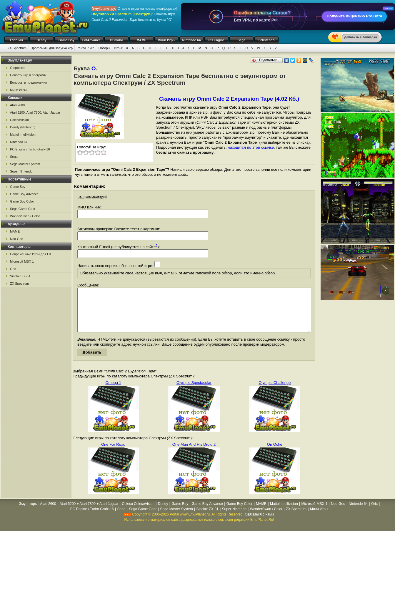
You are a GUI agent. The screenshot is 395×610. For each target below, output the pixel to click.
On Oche (274, 453)
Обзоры (104, 48)
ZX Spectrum (17, 48)
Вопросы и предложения (28, 82)
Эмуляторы (28, 512)
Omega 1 (113, 391)
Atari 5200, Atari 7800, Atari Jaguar (35, 112)
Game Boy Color (22, 201)
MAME (141, 40)
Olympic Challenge (275, 391)
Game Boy (66, 40)
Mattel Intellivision (23, 134)
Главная (16, 40)
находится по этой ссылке (251, 147)
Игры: (118, 48)
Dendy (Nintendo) (22, 127)
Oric (13, 269)
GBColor (116, 40)
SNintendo (267, 40)
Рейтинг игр (85, 48)
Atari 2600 (17, 105)
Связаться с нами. (260, 523)
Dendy (41, 40)
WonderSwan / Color (25, 216)
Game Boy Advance (24, 194)
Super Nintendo (21, 171)
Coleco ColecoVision (138, 512)
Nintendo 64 (191, 40)
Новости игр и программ (28, 75)
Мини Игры (167, 40)
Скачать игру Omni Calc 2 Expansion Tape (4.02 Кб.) (229, 99)
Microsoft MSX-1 (22, 261)
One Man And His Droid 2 (194, 453)
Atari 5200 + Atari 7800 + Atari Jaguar (89, 512)
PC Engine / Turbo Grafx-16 (30, 149)
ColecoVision (19, 120)
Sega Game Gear (22, 208)
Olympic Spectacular (193, 391)
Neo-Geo (16, 239)
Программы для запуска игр (52, 48)
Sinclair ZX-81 (20, 276)
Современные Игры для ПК (30, 254)
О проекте (17, 67)
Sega (241, 40)
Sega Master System (25, 164)
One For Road (113, 453)
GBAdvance (91, 40)
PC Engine (216, 40)
